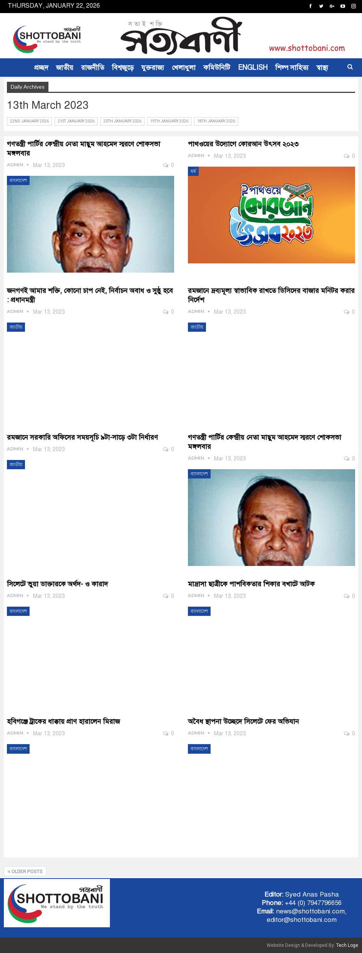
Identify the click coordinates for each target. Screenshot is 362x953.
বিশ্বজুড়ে (123, 67)
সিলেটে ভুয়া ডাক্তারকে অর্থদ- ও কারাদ (57, 584)
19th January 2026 (169, 121)
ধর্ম (193, 171)
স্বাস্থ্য (322, 67)
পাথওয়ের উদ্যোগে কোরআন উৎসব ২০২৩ (243, 144)
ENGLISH (252, 67)
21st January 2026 (76, 121)
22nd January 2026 (29, 121)
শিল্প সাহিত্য (292, 67)
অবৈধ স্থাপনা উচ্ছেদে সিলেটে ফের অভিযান (243, 721)
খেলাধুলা (184, 67)
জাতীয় (64, 67)
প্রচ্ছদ (41, 67)
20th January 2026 (122, 121)
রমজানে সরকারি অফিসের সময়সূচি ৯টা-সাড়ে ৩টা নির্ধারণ (82, 437)
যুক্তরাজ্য (152, 67)
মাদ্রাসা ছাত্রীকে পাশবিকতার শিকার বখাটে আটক (251, 584)
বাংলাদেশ (18, 180)
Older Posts (25, 871)
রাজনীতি (92, 67)
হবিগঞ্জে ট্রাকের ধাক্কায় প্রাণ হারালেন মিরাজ (63, 721)
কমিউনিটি (216, 67)
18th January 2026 (216, 121)
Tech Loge (347, 945)
